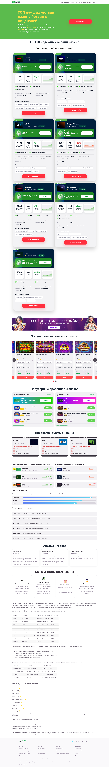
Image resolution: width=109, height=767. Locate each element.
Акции (76, 753)
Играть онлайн (33, 305)
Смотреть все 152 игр (62, 425)
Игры (72, 2)
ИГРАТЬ (33, 113)
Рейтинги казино (65, 2)
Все (38, 48)
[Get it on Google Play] (75, 741)
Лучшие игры (59, 748)
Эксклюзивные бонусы (24, 751)
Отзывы (83, 2)
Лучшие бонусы (41, 748)
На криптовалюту (42, 755)
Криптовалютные (59, 48)
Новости (89, 2)
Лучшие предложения (24, 753)
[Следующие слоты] (95, 360)
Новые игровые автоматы (62, 753)
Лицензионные (41, 753)
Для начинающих (79, 755)
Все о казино (78, 748)
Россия (51, 48)
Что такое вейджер (79, 751)
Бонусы (78, 2)
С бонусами (69, 48)
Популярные (44, 48)
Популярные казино (24, 748)
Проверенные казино (24, 755)
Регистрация (80, 21)
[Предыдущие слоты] (14, 360)
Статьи (95, 2)
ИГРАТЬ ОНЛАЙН (75, 110)
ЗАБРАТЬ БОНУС (54, 327)
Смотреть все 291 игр (18, 425)
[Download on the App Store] (85, 741)
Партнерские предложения (44, 751)
